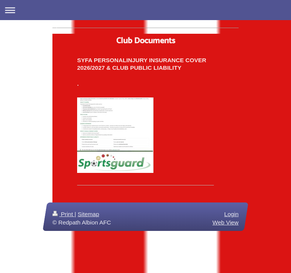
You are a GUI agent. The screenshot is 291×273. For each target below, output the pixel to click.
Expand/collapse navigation (145, 10)
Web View (225, 222)
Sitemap (88, 214)
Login (231, 214)
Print (63, 214)
